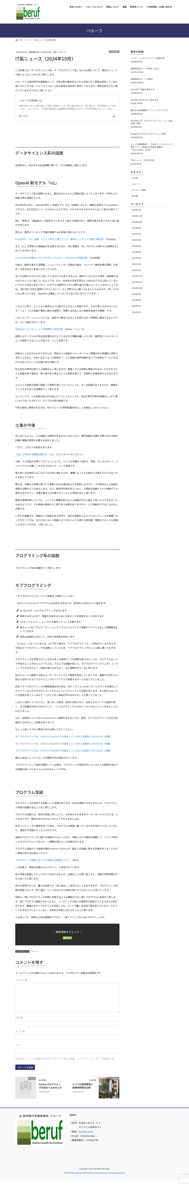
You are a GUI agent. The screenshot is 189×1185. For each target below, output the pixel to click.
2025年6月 (136, 240)
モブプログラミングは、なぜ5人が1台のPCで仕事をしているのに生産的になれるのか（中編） (63, 743)
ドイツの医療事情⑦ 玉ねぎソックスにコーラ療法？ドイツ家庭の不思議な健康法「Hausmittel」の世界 (152, 147)
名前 (19, 1017)
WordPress (78, 1172)
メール (20, 1031)
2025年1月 (136, 270)
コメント (21, 980)
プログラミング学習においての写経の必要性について (42, 860)
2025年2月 (136, 264)
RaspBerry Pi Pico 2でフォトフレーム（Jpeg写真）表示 (151, 122)
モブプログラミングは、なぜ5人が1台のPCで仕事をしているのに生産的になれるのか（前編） (63, 736)
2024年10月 (137, 288)
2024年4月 (136, 312)
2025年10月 (137, 222)
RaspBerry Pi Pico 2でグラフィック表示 (148, 133)
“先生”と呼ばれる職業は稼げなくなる (34, 454)
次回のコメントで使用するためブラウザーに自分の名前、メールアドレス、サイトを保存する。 (67, 1058)
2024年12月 (137, 276)
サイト (18, 1045)
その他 (135, 178)
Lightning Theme (93, 1172)
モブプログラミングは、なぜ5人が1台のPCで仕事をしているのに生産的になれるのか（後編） (63, 750)
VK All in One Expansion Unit (113, 1172)
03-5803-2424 (86, 1131)
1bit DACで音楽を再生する (142, 89)
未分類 (135, 196)
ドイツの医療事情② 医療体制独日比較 (83, 1086)
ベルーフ (114, 51)
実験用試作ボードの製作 (142, 79)
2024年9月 (136, 294)
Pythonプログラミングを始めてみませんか (50, 1086)
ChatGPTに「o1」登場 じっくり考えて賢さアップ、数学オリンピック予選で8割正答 (59, 239)
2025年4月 (136, 252)
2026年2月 (136, 210)
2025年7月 (136, 234)
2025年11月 (137, 216)
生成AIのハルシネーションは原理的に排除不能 (39, 329)
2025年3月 (136, 258)
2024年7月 (136, 306)
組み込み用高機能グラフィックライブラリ (150, 110)
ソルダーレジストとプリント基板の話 (148, 58)
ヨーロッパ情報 (139, 190)
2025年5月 (136, 246)
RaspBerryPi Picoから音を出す (144, 99)
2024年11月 (137, 282)
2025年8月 (136, 228)
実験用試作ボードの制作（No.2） (146, 68)
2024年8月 (136, 300)
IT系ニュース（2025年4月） (143, 160)
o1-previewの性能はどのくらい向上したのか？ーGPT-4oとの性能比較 (51, 257)
